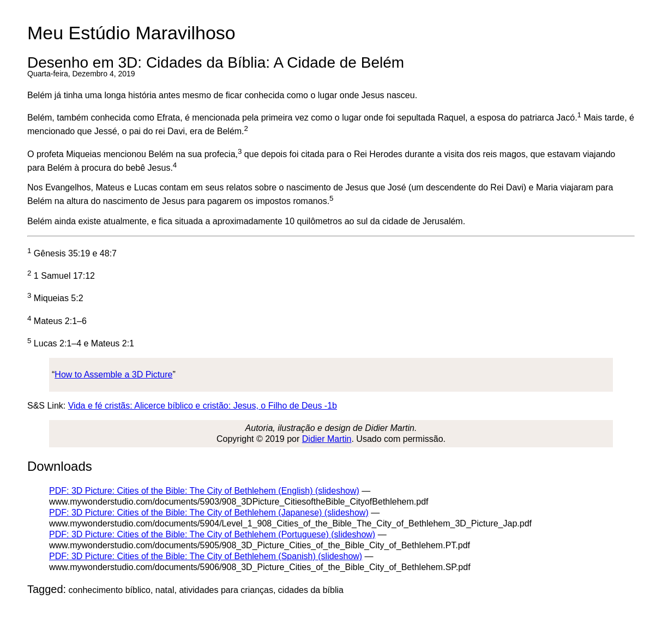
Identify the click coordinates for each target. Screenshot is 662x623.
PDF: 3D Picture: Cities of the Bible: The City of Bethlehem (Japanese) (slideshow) (209, 512)
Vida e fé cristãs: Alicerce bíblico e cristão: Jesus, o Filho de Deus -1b (202, 405)
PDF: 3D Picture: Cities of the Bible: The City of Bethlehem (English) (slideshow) (204, 490)
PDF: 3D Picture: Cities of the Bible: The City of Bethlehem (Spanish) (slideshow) (205, 556)
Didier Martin (327, 439)
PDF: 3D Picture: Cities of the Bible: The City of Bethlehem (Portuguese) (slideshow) (212, 534)
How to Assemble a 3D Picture (113, 374)
